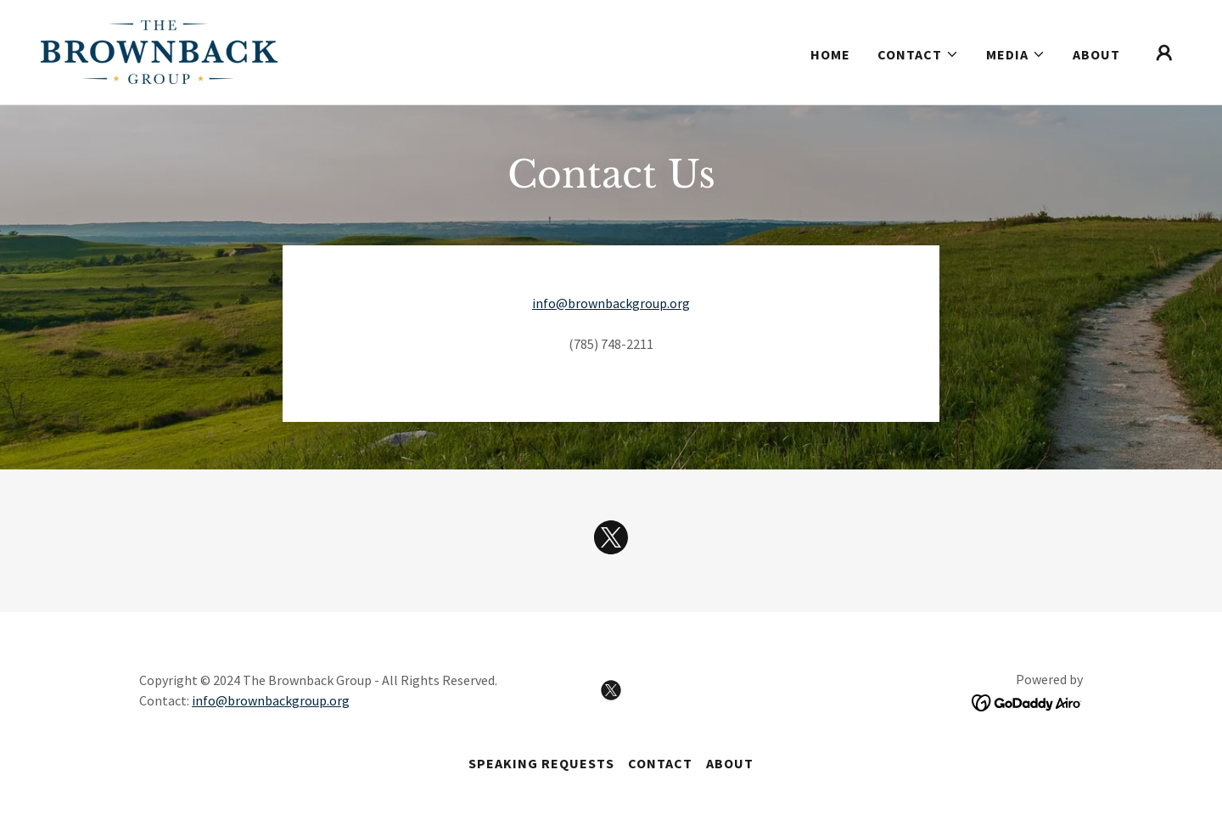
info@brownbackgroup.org (611, 303)
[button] (918, 54)
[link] (159, 50)
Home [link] (830, 54)
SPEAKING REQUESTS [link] (541, 763)
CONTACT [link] (660, 763)
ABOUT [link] (1096, 54)
